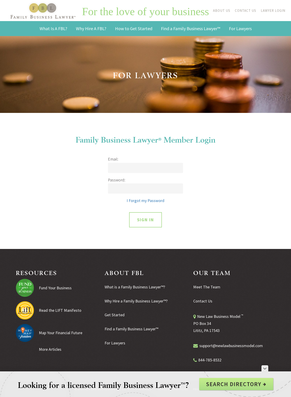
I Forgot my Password (145, 200)
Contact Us (245, 10)
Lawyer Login (273, 10)
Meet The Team (206, 287)
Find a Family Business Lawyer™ (131, 328)
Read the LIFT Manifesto (60, 310)
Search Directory (236, 384)
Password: (116, 180)
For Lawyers (115, 343)
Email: (113, 159)
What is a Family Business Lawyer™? (135, 287)
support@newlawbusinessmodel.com (231, 345)
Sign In (145, 219)
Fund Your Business (55, 287)
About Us (221, 10)
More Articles (50, 349)
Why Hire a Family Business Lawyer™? (136, 301)
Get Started (115, 314)
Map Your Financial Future (60, 332)
